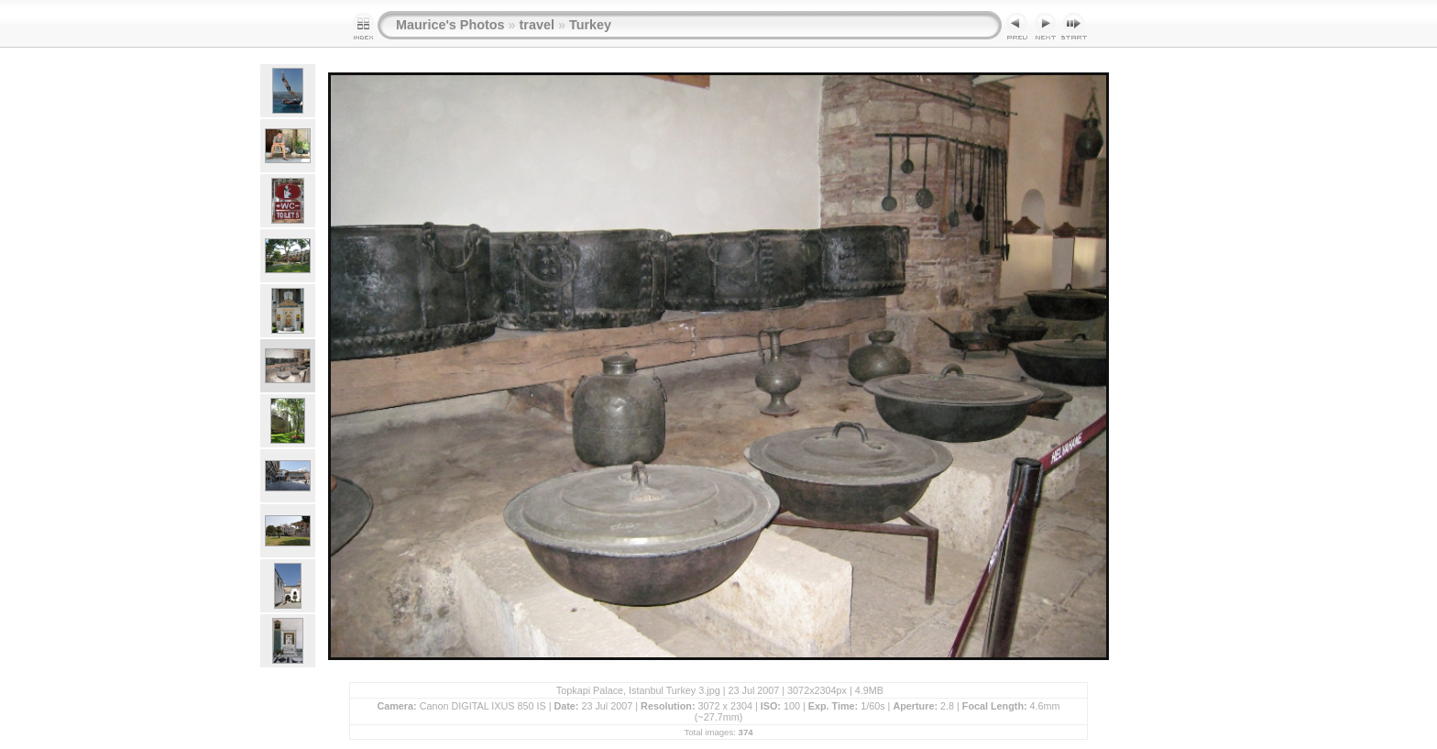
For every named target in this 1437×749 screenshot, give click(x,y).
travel (537, 24)
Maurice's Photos (450, 24)
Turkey (590, 24)
